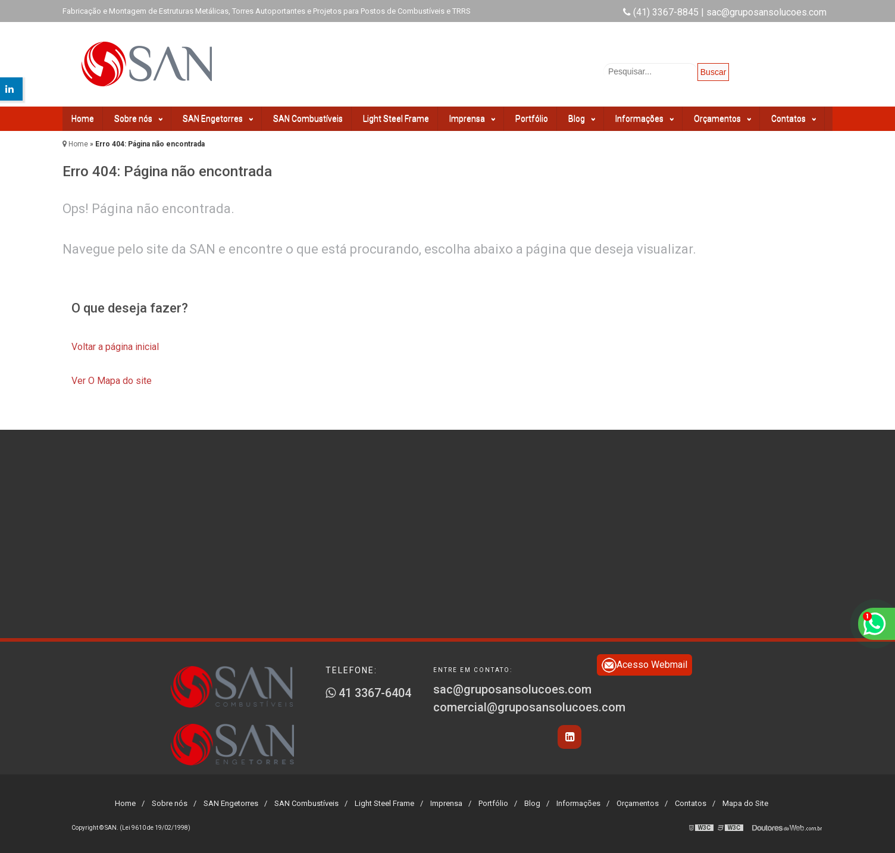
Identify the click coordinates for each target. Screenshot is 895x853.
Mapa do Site (745, 803)
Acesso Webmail (644, 665)
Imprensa (472, 119)
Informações (644, 119)
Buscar (713, 72)
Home (82, 118)
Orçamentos (722, 119)
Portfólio (531, 118)
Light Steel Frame (396, 118)
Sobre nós (138, 119)
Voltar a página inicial (115, 346)
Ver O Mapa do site (111, 380)
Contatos (793, 119)
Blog (581, 119)
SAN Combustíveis (308, 118)
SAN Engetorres (218, 119)
